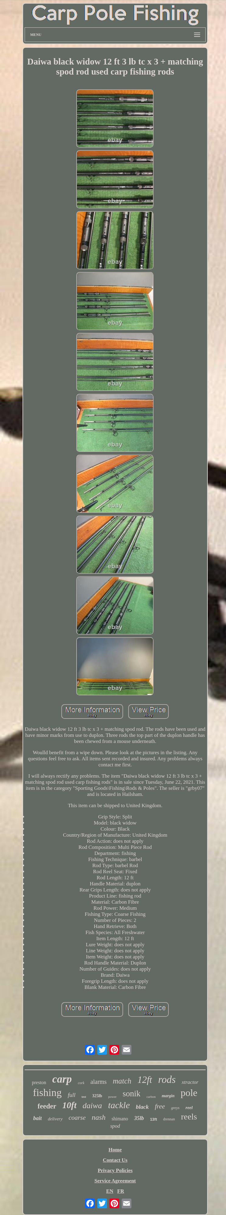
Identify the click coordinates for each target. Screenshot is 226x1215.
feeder (47, 1106)
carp (62, 1079)
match (122, 1081)
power (112, 1096)
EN (109, 1191)
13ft (153, 1119)
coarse (77, 1117)
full (71, 1095)
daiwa (92, 1105)
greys (175, 1107)
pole (189, 1092)
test (84, 1096)
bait (37, 1118)
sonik (132, 1093)
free (160, 1106)
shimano (120, 1118)
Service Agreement (115, 1181)
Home (115, 1150)
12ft (144, 1079)
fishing (47, 1092)
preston (39, 1082)
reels (189, 1116)
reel (189, 1107)
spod (115, 1126)
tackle (119, 1105)
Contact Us (115, 1160)
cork (81, 1083)
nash (99, 1117)
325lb (97, 1096)
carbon (151, 1096)
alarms (98, 1081)
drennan (169, 1119)
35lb (139, 1118)
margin (168, 1096)
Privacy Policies (115, 1170)
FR (120, 1191)
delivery (55, 1118)
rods (167, 1079)
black (142, 1107)
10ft (69, 1105)
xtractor (190, 1082)
